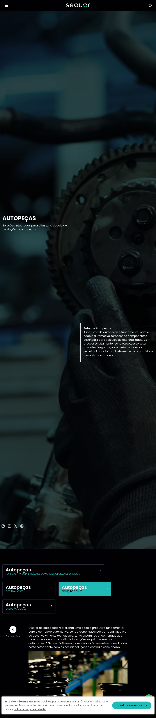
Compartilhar (13, 632)
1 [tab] (151, 280)
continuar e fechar (129, 705)
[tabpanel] (78, 280)
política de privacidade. (30, 709)
